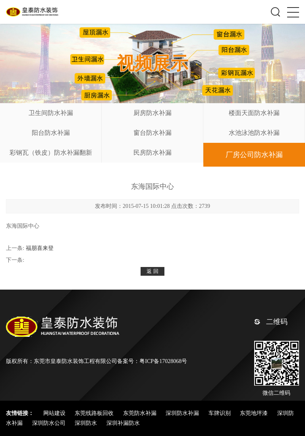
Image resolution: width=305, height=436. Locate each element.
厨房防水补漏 (152, 112)
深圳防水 (86, 423)
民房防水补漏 (152, 152)
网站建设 (55, 413)
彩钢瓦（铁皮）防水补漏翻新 (51, 152)
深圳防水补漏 (183, 413)
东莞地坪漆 (254, 413)
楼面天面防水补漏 (254, 112)
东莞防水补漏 (140, 413)
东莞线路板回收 (95, 413)
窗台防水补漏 (152, 132)
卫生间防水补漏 (51, 112)
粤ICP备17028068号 (163, 361)
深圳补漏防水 (123, 423)
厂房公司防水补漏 (254, 155)
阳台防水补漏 (51, 132)
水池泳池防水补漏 (254, 132)
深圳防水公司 (49, 423)
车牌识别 (220, 413)
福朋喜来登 (40, 248)
